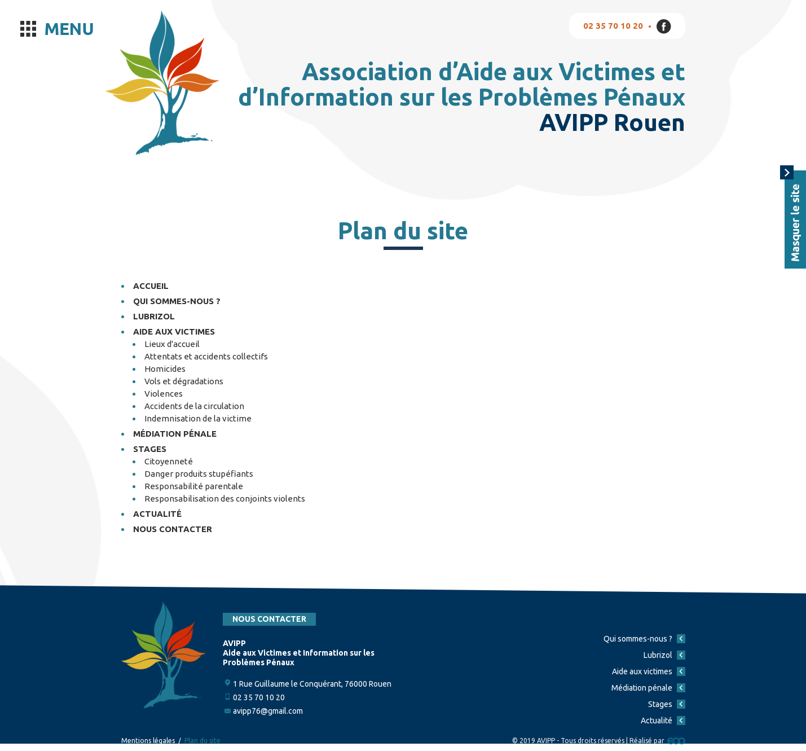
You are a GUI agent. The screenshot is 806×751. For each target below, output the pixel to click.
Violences (163, 393)
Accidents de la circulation (194, 406)
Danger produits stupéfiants (198, 473)
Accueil (151, 286)
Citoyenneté (168, 461)
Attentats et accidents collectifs (206, 356)
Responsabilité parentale (193, 486)
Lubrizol (154, 316)
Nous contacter (172, 529)
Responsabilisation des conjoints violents (224, 498)
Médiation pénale (175, 433)
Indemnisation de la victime (198, 418)
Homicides (165, 369)
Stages (149, 449)
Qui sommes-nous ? (177, 301)
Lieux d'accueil (172, 344)
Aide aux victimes (174, 331)
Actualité (157, 514)
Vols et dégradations (183, 381)
